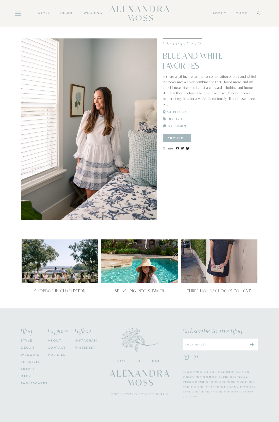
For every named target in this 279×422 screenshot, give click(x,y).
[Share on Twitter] (182, 148)
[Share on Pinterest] (187, 148)
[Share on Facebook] (177, 148)
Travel (28, 369)
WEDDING (30, 355)
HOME (156, 361)
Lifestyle (175, 119)
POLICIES (57, 355)
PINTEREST (85, 347)
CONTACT (57, 347)
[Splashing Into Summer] (139, 261)
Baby (26, 376)
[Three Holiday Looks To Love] (219, 261)
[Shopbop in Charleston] (60, 261)
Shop (241, 13)
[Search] (258, 18)
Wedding (93, 13)
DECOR (67, 13)
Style (44, 13)
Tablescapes (31, 383)
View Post (177, 138)
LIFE (140, 361)
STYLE (26, 340)
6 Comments (176, 126)
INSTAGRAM (85, 340)
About (219, 13)
